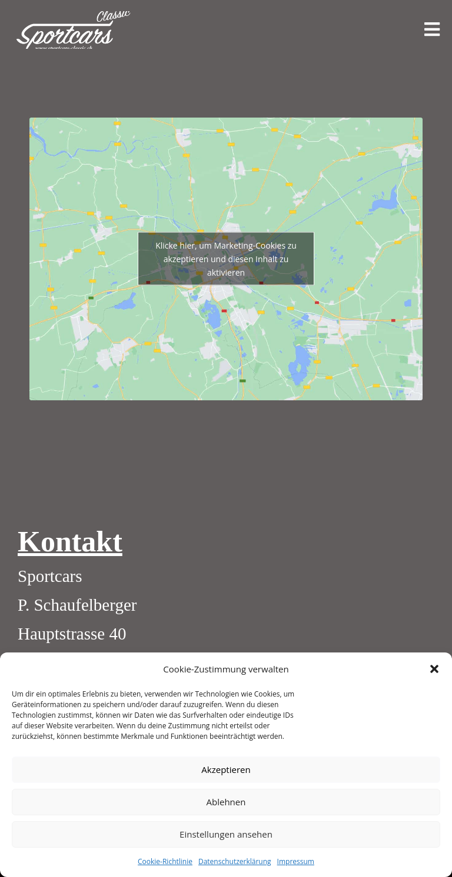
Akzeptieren (225, 769)
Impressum (295, 861)
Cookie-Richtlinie (165, 861)
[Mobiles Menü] (432, 29)
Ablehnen (226, 802)
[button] (434, 669)
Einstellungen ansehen (226, 834)
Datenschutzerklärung (234, 861)
